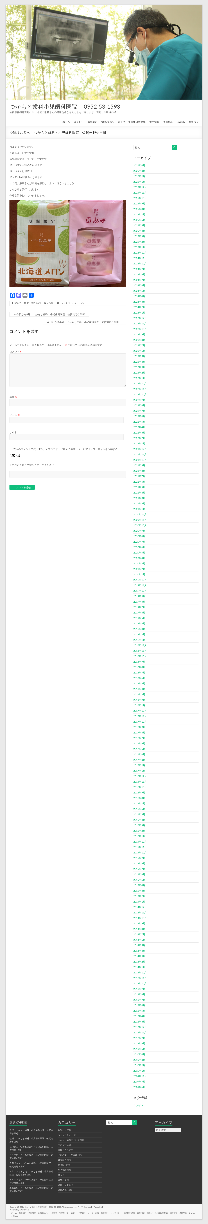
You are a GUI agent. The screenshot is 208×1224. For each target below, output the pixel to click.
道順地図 (168, 121)
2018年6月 (139, 677)
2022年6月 (139, 416)
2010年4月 (139, 1054)
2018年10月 (140, 656)
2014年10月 (140, 917)
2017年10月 (140, 721)
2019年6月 (139, 612)
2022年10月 (140, 394)
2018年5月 (139, 683)
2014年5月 (139, 945)
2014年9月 (139, 923)
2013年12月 (140, 972)
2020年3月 (139, 563)
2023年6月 (139, 350)
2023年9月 (139, 334)
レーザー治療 (96, 1212)
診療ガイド (63, 1185)
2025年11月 (140, 192)
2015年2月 (139, 896)
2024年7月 (139, 279)
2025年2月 (139, 241)
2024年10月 (140, 263)
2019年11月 (140, 585)
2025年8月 (139, 208)
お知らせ (62, 1130)
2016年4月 (139, 819)
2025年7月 (139, 214)
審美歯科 (108, 1212)
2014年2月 (139, 961)
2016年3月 (139, 825)
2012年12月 (140, 1026)
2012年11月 (140, 1032)
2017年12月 (140, 710)
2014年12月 (140, 906)
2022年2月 (139, 437)
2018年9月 (139, 661)
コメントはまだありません (72, 303)
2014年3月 (139, 956)
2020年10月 (140, 525)
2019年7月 (139, 607)
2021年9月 (139, 465)
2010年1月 (139, 1070)
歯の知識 (62, 1170)
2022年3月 (139, 432)
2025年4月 (139, 230)
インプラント (120, 1212)
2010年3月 (139, 1059)
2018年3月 (139, 694)
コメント (15, 351)
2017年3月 (139, 759)
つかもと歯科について (69, 1140)
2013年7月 (139, 999)
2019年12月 (140, 579)
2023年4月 (139, 361)
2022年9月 (139, 399)
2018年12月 (140, 645)
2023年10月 (140, 328)
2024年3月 (139, 301)
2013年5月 (139, 1010)
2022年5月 (139, 421)
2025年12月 (140, 187)
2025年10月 (140, 197)
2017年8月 (139, 732)
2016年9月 (139, 792)
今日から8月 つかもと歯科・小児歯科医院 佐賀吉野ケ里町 (49, 314)
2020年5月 (139, 552)
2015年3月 (139, 890)
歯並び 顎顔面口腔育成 (131, 121)
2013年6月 (139, 1005)
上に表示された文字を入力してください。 (33, 464)
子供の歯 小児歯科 (67, 1155)
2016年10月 (140, 787)
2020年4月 (139, 557)
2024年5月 (139, 290)
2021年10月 (140, 459)
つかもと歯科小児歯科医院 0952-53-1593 (64, 106)
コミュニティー (65, 1135)
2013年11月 (140, 977)
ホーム (66, 121)
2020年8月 (139, 536)
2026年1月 (139, 181)
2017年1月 (139, 770)
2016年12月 (140, 776)
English (181, 121)
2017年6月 (139, 743)
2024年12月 (140, 252)
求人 (60, 1175)
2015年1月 (139, 901)
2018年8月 (139, 667)
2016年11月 (140, 781)
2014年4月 (139, 950)
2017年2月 (139, 765)
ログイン (138, 1105)
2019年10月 (140, 590)
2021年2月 (139, 503)
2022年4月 (139, 427)
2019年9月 (139, 596)
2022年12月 (140, 383)
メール (14, 415)
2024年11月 (140, 257)
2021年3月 (139, 497)
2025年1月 (139, 247)
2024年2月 (139, 307)
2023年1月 (139, 377)
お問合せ (194, 121)
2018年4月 (139, 688)
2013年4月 (139, 1016)
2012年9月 (139, 1037)
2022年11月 (140, 388)
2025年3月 (139, 236)
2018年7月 (139, 672)
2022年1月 (139, 443)
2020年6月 (139, 547)
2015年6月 (139, 874)
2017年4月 (139, 754)
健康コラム (63, 1150)
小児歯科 (84, 1212)
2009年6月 (139, 1086)
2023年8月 (139, 339)
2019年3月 (139, 628)
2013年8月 (139, 994)
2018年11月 (140, 650)
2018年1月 (139, 705)
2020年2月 (139, 568)
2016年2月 (139, 830)
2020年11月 (140, 519)
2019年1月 (139, 639)
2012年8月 (139, 1043)
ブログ (61, 1145)
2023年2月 (139, 372)
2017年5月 (139, 748)
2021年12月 (140, 448)
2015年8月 (139, 863)
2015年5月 (139, 879)
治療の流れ (107, 121)
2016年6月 (139, 808)
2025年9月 (139, 203)
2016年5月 (139, 814)
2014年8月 (139, 928)
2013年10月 (140, 983)
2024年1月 (139, 312)
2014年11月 (140, 912)
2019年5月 (139, 617)
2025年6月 (139, 219)
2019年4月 (139, 623)
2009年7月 (139, 1081)
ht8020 (17, 303)
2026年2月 (139, 176)
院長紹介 (79, 121)
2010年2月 (139, 1065)
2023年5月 (139, 356)
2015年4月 (139, 885)
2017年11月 (140, 716)
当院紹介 (62, 1160)
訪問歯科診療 (133, 1212)
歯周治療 (145, 1212)
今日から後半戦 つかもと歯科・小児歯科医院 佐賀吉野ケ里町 (84, 322)
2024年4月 (139, 296)
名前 (13, 396)
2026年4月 (139, 165)
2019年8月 (139, 601)
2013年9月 (139, 988)
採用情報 (154, 121)
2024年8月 (139, 274)
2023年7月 (139, 345)
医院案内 (92, 121)
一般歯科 (55, 1212)
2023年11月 (140, 323)
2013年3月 (139, 1021)
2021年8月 (139, 470)
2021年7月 (139, 476)
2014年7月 (139, 934)
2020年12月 (140, 514)
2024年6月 (139, 285)
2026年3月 (139, 170)
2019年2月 (139, 634)
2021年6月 (139, 481)
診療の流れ (63, 1190)
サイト (13, 432)
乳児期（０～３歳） (70, 1212)
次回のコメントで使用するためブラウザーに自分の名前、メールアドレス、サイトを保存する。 (66, 449)
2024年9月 (139, 268)
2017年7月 (139, 737)
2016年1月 (139, 836)
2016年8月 (139, 797)
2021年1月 (139, 508)
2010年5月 (139, 1048)
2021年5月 (139, 487)
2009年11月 (140, 1076)
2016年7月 (139, 803)
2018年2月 (139, 699)
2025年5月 (139, 225)
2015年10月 (140, 852)
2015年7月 (139, 868)
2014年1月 (139, 966)
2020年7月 (139, 541)
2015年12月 (140, 841)
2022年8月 (139, 405)
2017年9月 (139, 727)
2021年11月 (140, 454)
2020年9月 (139, 530)
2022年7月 (139, 410)
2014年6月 (139, 939)
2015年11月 (140, 847)
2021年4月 (139, 492)
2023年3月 (139, 367)
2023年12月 (140, 317)
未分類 (50, 303)
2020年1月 (139, 574)
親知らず (62, 1180)
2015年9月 (139, 857)
